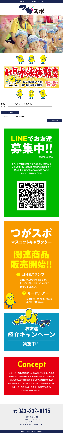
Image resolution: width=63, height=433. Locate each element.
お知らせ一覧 (54, 121)
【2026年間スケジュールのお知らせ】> (13, 116)
